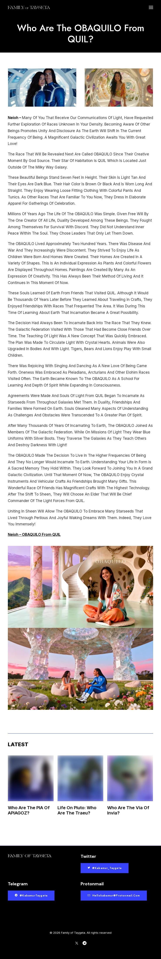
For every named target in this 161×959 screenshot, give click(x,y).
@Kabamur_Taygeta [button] (105, 868)
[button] (151, 7)
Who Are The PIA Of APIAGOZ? (29, 810)
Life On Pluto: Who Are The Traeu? (77, 810)
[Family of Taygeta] (29, 7)
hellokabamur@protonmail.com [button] (114, 896)
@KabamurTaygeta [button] (31, 896)
